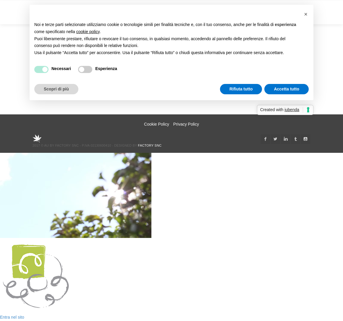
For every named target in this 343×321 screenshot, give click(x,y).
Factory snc (150, 145)
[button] (305, 14)
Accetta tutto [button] (286, 89)
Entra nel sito (12, 317)
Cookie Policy (156, 124)
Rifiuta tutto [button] (241, 89)
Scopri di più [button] (56, 89)
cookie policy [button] (88, 31)
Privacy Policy (186, 124)
